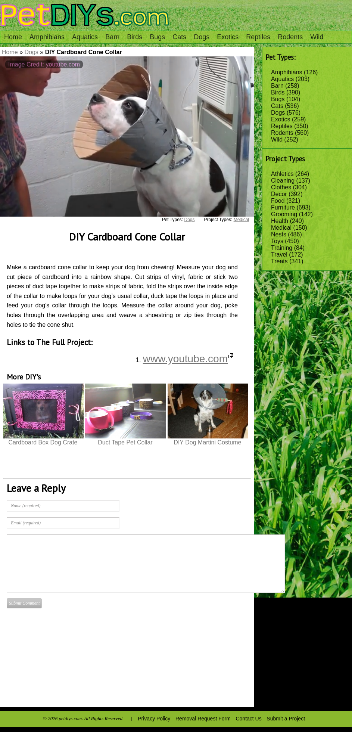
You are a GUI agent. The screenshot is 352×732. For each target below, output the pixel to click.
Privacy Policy (154, 719)
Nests (278, 234)
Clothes (281, 187)
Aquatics (85, 37)
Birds (134, 37)
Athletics (282, 174)
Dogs (201, 37)
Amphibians (47, 37)
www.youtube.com (188, 359)
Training (281, 248)
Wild (316, 37)
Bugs (157, 37)
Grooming (284, 214)
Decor (279, 194)
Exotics (228, 37)
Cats (179, 37)
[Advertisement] (222, 650)
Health (279, 221)
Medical (281, 227)
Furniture (283, 207)
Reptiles (258, 37)
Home (13, 37)
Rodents (290, 37)
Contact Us (248, 719)
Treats (279, 261)
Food (277, 201)
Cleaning (283, 180)
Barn (112, 37)
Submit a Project (286, 719)
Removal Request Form (203, 719)
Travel (279, 254)
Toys (277, 241)
